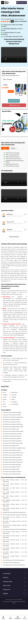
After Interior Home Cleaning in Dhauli (11, 469)
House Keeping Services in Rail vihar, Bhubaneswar (14, 565)
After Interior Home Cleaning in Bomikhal (12, 474)
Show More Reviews (14, 236)
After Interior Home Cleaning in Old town (11, 422)
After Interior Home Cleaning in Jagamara (12, 438)
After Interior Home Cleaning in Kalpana (11, 419)
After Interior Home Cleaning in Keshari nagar (13, 443)
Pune (4, 401)
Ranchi (4, 392)
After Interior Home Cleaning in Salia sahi (12, 450)
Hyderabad (14, 394)
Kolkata (13, 399)
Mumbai (5, 399)
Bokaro (4, 404)
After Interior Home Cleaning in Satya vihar (12, 471)
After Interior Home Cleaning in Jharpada (12, 414)
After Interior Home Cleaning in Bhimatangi (12, 440)
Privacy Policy (9, 599)
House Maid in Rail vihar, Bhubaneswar (11, 562)
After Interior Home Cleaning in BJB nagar (12, 464)
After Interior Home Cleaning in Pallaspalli (12, 457)
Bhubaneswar (15, 392)
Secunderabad (15, 404)
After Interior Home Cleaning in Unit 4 (11, 445)
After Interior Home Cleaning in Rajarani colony (13, 452)
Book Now (20, 95)
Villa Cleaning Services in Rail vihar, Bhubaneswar (13, 560)
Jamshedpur (14, 401)
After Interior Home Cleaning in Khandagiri (12, 412)
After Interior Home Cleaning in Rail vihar (11, 467)
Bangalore (5, 394)
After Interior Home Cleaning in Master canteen (13, 431)
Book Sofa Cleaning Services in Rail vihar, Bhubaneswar (15, 514)
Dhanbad (14, 397)
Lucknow (5, 406)
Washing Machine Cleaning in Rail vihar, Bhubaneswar (14, 529)
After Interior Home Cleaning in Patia (11, 429)
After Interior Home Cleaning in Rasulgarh (12, 436)
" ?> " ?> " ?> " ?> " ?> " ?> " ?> (14, 79)
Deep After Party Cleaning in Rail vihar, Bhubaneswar (14, 512)
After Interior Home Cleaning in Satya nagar (12, 459)
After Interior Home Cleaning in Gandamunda (13, 462)
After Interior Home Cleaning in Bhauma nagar (13, 426)
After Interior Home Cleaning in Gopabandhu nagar (14, 448)
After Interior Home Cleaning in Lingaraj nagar (13, 417)
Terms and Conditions (17, 599)
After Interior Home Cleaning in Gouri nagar (12, 433)
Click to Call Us (15, 101)
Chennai (5, 397)
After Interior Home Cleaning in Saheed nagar (13, 424)
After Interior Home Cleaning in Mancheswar (12, 455)
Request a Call (15, 105)
